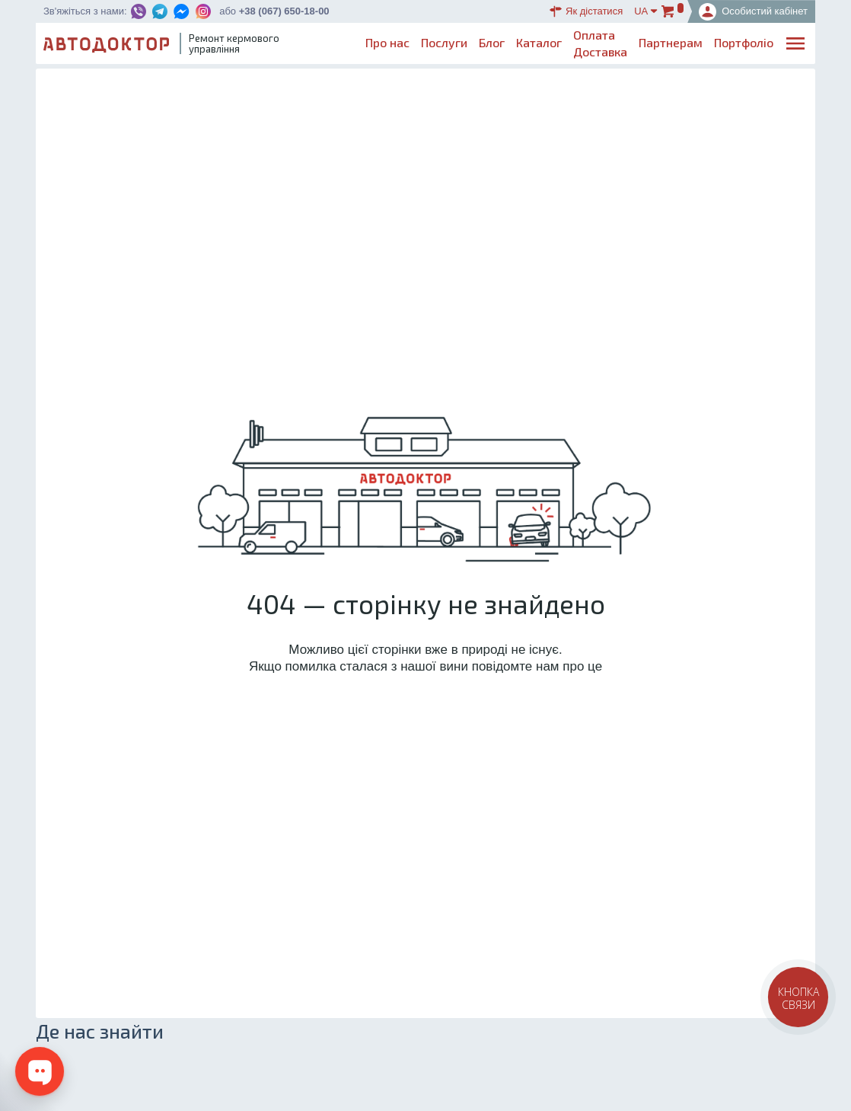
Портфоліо (743, 42)
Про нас (387, 42)
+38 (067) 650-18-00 (284, 11)
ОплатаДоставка (600, 43)
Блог (492, 42)
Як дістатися (586, 11)
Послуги (444, 42)
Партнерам (671, 42)
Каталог (539, 42)
